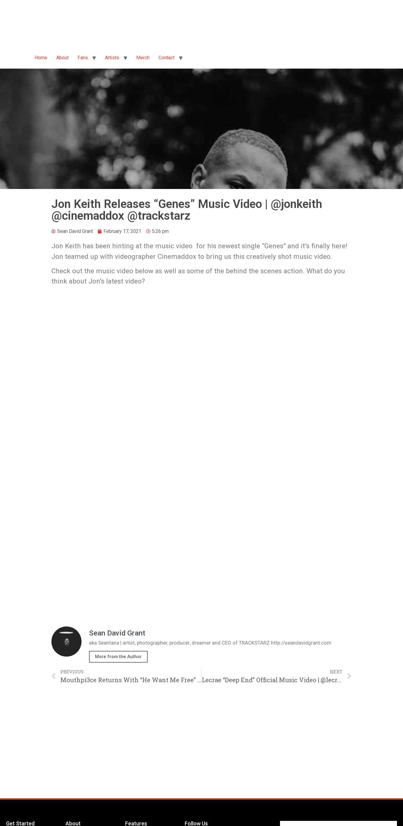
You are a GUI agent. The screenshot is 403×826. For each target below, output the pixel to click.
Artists (112, 57)
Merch (142, 57)
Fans (83, 57)
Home (41, 57)
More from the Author (118, 656)
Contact (166, 57)
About (62, 57)
